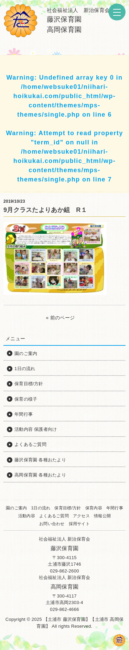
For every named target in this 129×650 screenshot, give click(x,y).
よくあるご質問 (54, 515)
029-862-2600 (64, 571)
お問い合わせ (52, 523)
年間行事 (114, 508)
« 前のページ (60, 317)
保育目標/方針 (67, 508)
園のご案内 (16, 508)
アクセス (81, 515)
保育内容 (93, 508)
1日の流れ (40, 508)
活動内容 (26, 515)
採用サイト (79, 523)
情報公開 (102, 515)
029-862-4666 (64, 609)
